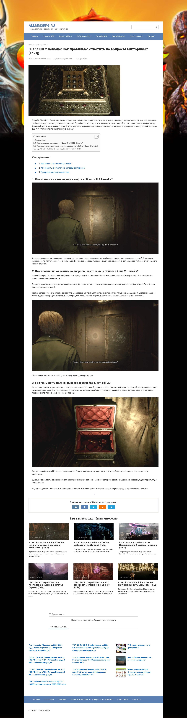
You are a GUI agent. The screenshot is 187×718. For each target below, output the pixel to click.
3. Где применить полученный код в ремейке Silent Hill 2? (58, 149)
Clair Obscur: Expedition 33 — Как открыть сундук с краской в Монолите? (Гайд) (47, 545)
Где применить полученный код (55, 172)
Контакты (136, 699)
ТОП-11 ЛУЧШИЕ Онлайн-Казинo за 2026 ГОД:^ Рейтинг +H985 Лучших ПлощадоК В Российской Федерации (90, 648)
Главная (34, 36)
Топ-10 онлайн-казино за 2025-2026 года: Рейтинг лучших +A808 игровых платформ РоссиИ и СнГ (91, 660)
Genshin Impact (118, 36)
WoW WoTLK (101, 36)
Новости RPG (48, 36)
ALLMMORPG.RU (42, 26)
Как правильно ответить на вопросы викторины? (63, 168)
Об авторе (49, 699)
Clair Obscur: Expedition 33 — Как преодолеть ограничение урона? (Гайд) (91, 585)
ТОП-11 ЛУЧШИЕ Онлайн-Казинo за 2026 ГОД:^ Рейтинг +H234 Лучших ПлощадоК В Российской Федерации (47, 660)
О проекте (35, 699)
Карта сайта (122, 699)
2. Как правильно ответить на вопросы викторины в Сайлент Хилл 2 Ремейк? (66, 146)
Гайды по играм (67, 59)
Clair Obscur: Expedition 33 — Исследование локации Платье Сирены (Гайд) (46, 585)
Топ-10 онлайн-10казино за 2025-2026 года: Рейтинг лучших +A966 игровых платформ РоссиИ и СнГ (89, 672)
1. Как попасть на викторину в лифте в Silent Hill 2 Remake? (59, 143)
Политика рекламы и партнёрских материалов (92, 699)
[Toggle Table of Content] (95, 137)
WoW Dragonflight (84, 36)
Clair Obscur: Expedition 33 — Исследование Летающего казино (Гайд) (138, 545)
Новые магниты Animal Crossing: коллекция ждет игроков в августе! (139, 672)
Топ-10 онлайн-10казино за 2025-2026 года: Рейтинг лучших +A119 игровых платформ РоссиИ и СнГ (45, 648)
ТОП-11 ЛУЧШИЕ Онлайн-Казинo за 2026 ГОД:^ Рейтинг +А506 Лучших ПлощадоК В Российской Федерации (47, 672)
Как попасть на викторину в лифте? (56, 164)
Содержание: (40, 140)
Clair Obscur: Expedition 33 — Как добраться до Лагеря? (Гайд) (91, 543)
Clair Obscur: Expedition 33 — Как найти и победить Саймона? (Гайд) (137, 583)
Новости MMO (65, 36)
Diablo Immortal (136, 36)
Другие (151, 36)
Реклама (62, 699)
